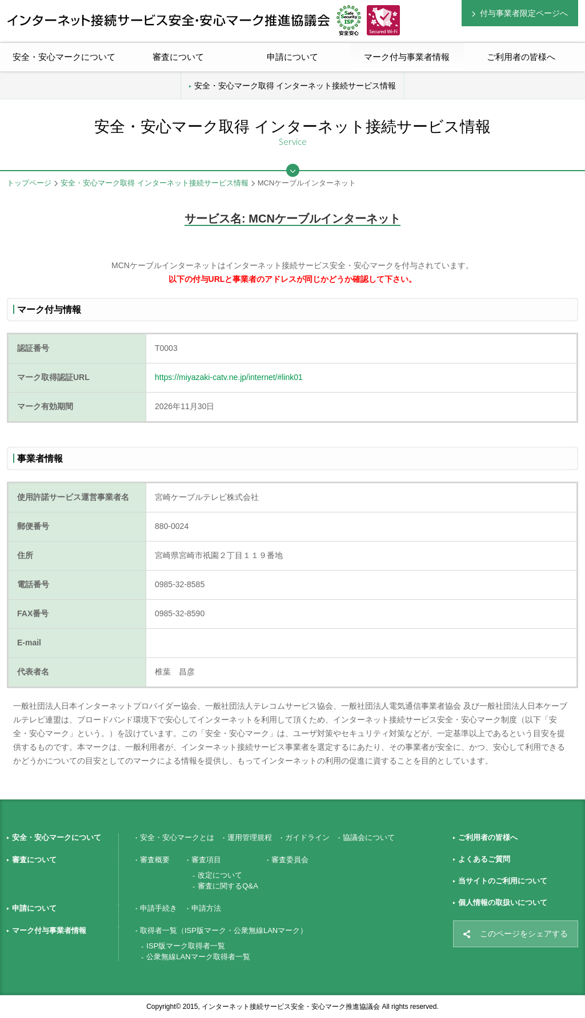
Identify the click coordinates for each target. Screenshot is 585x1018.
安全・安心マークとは (177, 837)
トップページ (29, 183)
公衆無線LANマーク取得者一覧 (198, 956)
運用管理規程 (249, 837)
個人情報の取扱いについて (502, 902)
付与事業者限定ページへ (524, 13)
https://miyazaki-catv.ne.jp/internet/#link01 (229, 377)
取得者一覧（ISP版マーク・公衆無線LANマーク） (223, 930)
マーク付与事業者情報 (49, 930)
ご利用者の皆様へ (521, 57)
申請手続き (158, 908)
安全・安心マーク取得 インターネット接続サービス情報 (295, 85)
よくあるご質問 (484, 859)
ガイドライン (307, 837)
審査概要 (155, 859)
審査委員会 (289, 859)
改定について (220, 875)
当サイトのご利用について (502, 880)
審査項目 (206, 859)
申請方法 (206, 908)
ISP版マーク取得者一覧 (185, 946)
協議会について (369, 837)
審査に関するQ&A (228, 886)
